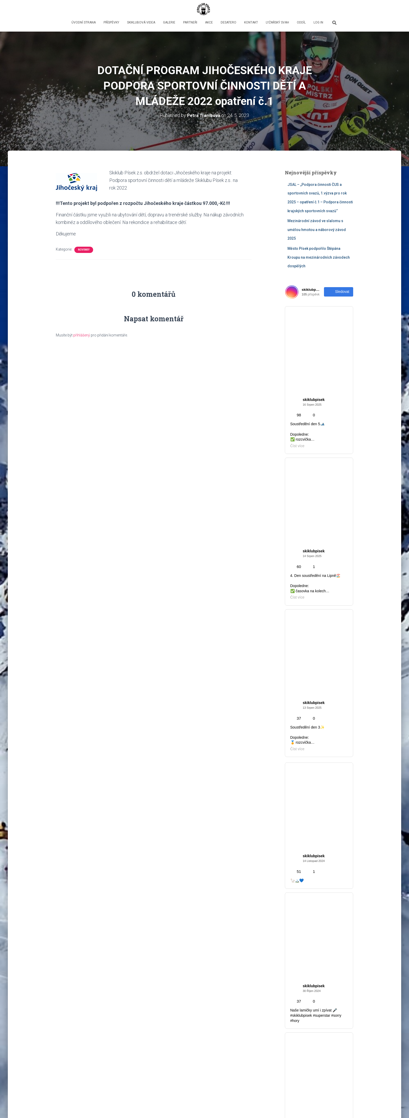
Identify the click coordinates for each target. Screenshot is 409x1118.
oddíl (301, 22)
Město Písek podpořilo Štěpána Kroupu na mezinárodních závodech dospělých (318, 257)
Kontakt (251, 22)
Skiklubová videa (141, 22)
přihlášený (81, 335)
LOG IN (318, 22)
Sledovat (338, 291)
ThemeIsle (344, 1106)
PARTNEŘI (190, 22)
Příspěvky (111, 22)
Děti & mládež (299, 873)
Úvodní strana (83, 22)
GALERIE (169, 22)
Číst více (117, 1056)
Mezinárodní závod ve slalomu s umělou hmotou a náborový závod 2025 (316, 229)
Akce (209, 22)
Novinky (83, 249)
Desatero (228, 22)
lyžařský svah (277, 22)
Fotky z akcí (297, 884)
